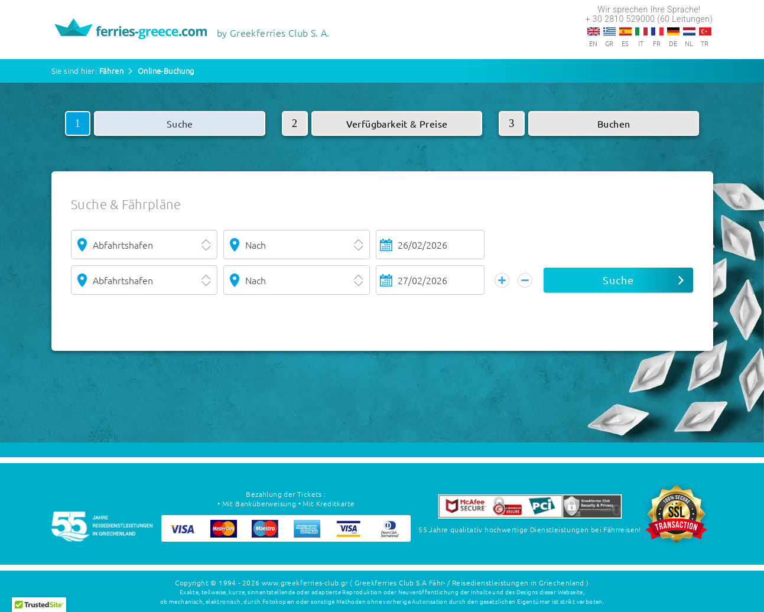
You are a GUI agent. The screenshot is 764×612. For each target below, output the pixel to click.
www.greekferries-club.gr (305, 582)
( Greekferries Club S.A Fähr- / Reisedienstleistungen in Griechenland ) (469, 582)
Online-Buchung (166, 70)
